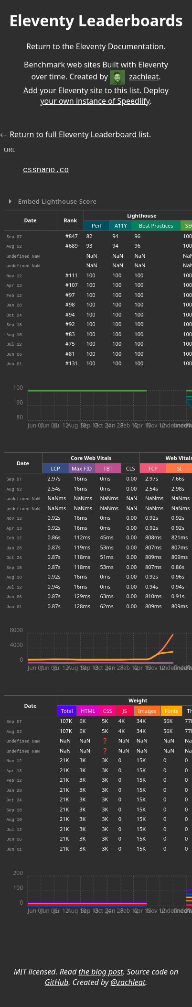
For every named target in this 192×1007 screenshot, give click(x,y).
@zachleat (127, 982)
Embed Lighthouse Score (56, 201)
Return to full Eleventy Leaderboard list (79, 134)
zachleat (134, 76)
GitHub (57, 982)
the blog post (100, 971)
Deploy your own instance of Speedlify (104, 95)
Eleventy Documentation (120, 46)
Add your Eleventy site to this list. (82, 90)
